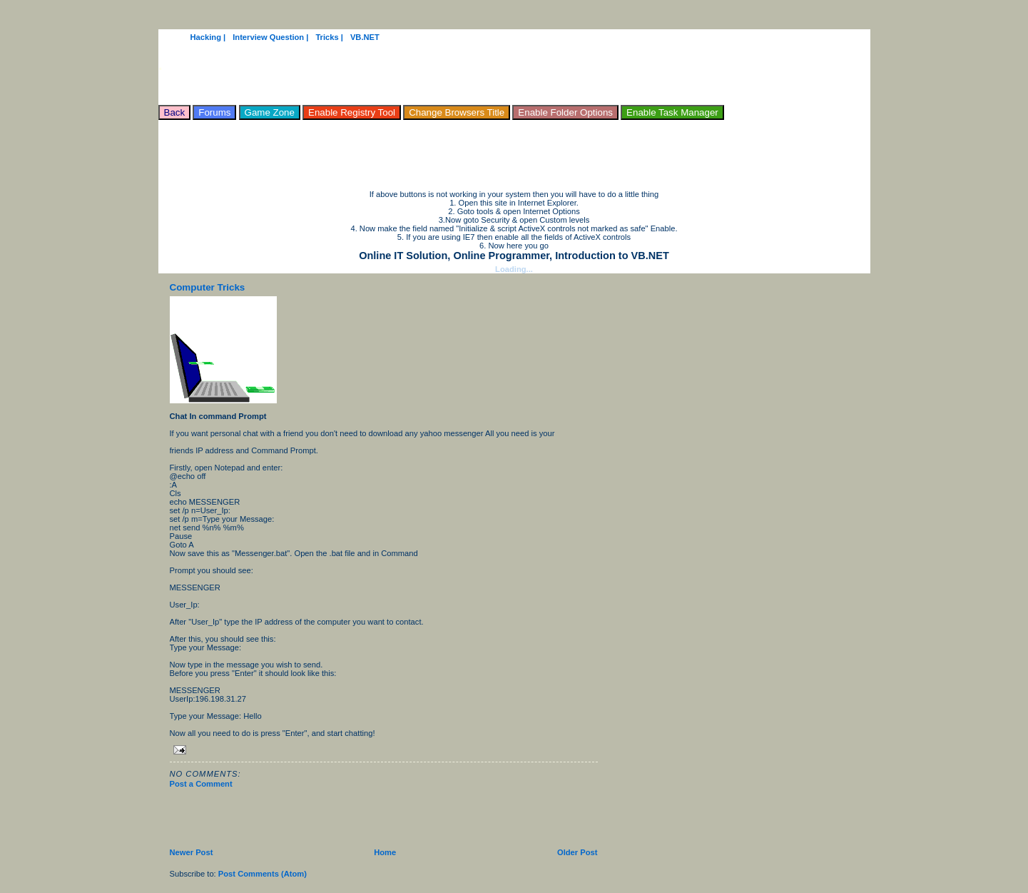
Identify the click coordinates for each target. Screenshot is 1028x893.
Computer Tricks (207, 287)
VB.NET (365, 37)
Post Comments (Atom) (262, 873)
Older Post (577, 852)
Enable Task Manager (672, 112)
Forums (214, 112)
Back (174, 112)
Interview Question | (270, 37)
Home (385, 852)
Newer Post (191, 852)
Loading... (514, 269)
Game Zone (270, 112)
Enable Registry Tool (351, 112)
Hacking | (208, 37)
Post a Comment (201, 784)
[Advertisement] (418, 152)
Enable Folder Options (565, 112)
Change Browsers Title (456, 112)
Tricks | (329, 37)
